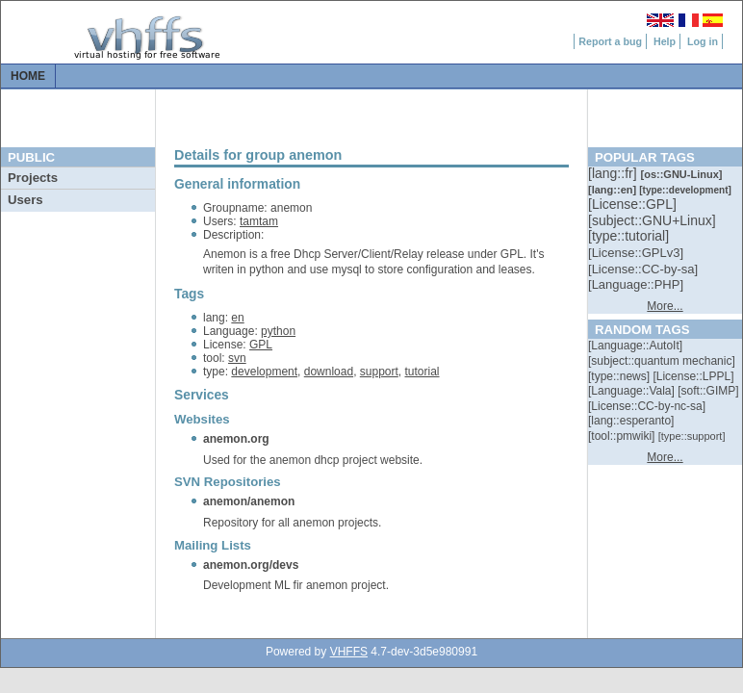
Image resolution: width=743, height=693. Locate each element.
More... (664, 306)
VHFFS (349, 651)
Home (28, 76)
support (379, 371)
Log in (702, 41)
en (237, 317)
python (278, 331)
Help (664, 41)
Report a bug (610, 41)
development (264, 371)
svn (237, 358)
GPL (260, 344)
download (328, 371)
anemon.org (236, 439)
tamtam (259, 221)
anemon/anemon (249, 501)
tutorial (422, 371)
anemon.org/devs (250, 565)
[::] (614, 173)
